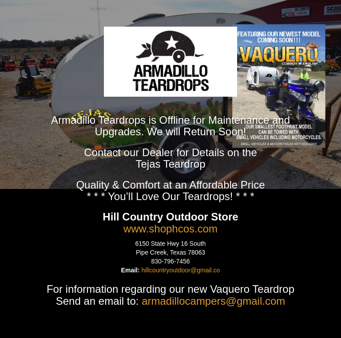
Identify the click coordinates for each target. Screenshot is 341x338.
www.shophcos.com (170, 229)
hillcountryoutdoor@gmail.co (181, 270)
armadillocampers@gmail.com (213, 301)
